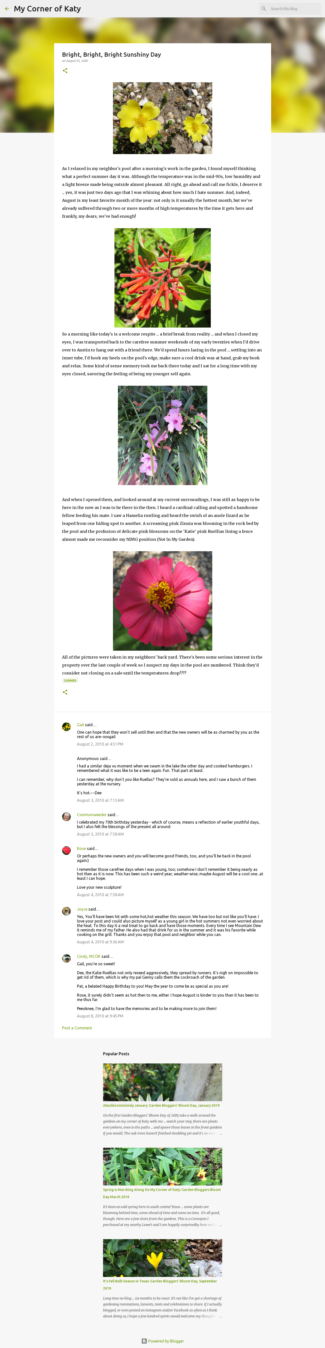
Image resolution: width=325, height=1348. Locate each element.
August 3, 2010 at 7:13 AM (100, 800)
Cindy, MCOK (89, 956)
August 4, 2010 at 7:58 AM (100, 894)
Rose (81, 848)
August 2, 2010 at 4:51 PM (100, 744)
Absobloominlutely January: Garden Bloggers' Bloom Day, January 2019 (161, 1105)
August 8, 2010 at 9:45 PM (100, 1016)
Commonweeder (92, 814)
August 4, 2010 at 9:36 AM (100, 942)
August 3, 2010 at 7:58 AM (100, 834)
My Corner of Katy (47, 8)
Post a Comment (77, 1028)
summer (70, 680)
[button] (65, 71)
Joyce (82, 909)
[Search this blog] (295, 9)
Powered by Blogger (162, 1341)
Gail (80, 724)
